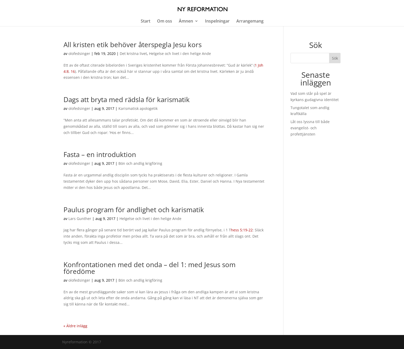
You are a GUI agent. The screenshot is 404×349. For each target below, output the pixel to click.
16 (73, 71)
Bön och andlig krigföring (140, 163)
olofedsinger (79, 53)
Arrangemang (250, 21)
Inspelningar (217, 21)
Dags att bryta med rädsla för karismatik (126, 99)
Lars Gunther (79, 218)
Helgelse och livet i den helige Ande (180, 53)
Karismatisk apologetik (138, 108)
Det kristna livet (133, 53)
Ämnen (186, 21)
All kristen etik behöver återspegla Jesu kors (132, 44)
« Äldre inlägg (75, 325)
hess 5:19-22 (242, 229)
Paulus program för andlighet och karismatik (133, 209)
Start (145, 21)
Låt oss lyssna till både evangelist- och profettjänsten (310, 128)
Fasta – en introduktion (99, 154)
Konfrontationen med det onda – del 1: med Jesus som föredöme (149, 268)
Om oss (164, 21)
